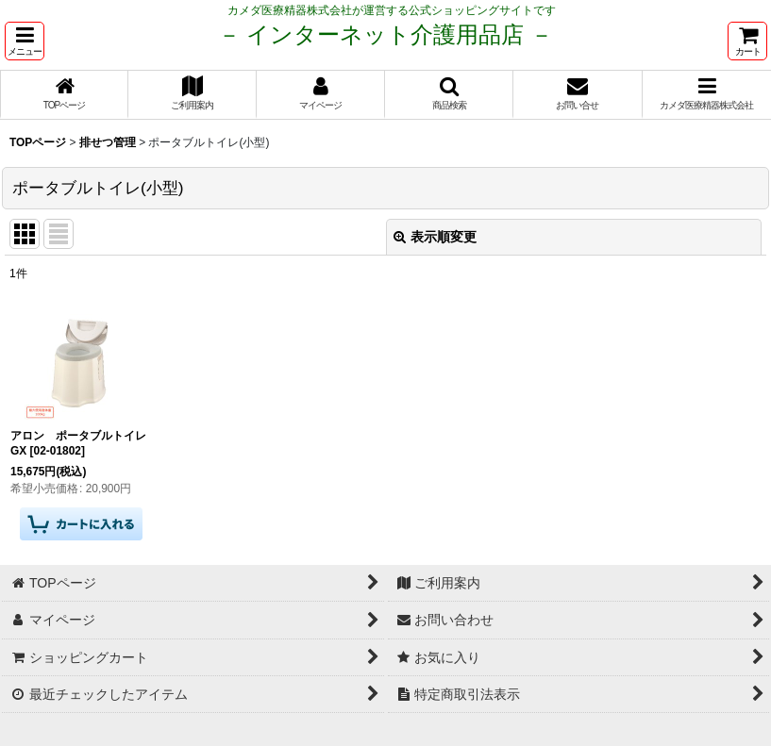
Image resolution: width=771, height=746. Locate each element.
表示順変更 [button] (435, 236)
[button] (24, 41)
